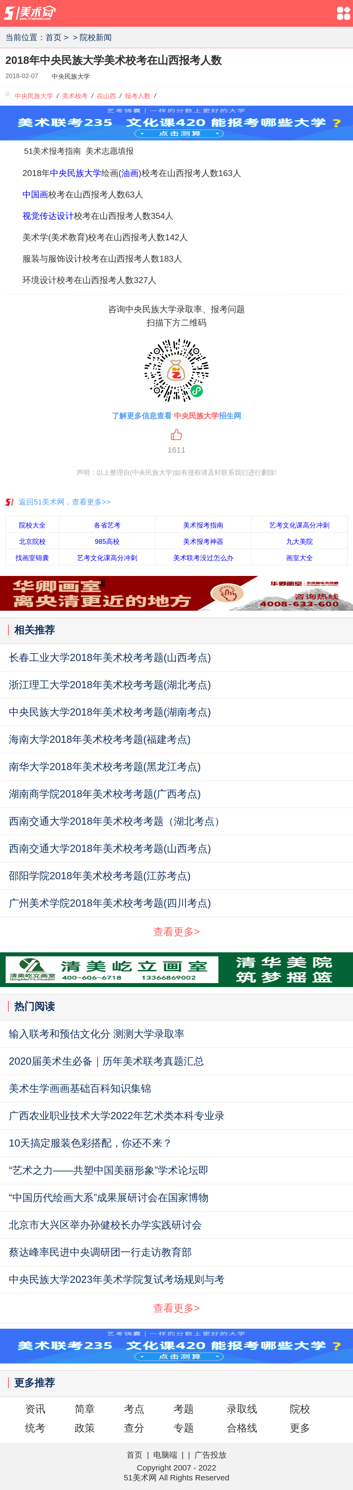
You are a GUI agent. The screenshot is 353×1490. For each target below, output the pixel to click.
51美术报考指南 (52, 151)
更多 (300, 1428)
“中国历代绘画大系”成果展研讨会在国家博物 (109, 1197)
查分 (134, 1428)
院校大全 (32, 525)
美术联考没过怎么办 (203, 557)
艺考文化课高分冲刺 (299, 525)
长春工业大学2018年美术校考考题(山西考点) (110, 657)
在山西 (106, 96)
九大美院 (299, 541)
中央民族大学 (71, 76)
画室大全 (299, 557)
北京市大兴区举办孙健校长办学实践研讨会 (105, 1225)
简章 (85, 1409)
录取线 (242, 1409)
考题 (184, 1409)
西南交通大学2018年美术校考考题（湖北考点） (117, 821)
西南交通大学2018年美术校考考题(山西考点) (110, 848)
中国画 (35, 194)
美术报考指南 (203, 525)
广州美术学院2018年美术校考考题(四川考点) (110, 903)
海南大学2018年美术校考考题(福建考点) (100, 739)
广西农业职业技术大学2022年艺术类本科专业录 (117, 1115)
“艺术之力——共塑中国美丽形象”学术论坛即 (109, 1170)
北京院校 (32, 541)
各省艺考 (107, 525)
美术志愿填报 (110, 151)
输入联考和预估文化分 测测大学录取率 (97, 1034)
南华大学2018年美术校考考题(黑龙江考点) (105, 766)
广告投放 (210, 1454)
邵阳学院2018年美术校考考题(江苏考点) (100, 875)
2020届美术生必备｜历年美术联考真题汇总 (106, 1061)
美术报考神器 (203, 541)
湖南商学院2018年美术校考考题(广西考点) (105, 794)
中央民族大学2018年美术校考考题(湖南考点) (110, 712)
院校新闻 (96, 37)
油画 (130, 173)
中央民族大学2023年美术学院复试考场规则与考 (117, 1279)
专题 (184, 1428)
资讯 (35, 1409)
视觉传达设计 (48, 216)
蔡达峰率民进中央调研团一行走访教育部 (100, 1252)
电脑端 (165, 1454)
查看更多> (176, 931)
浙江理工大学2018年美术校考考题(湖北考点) (110, 684)
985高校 (107, 541)
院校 (300, 1409)
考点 (134, 1409)
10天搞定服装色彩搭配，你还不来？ (90, 1143)
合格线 (242, 1428)
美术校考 (75, 96)
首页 (53, 37)
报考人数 (138, 96)
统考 (35, 1428)
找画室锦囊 (32, 557)
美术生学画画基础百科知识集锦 (80, 1088)
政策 (85, 1428)
